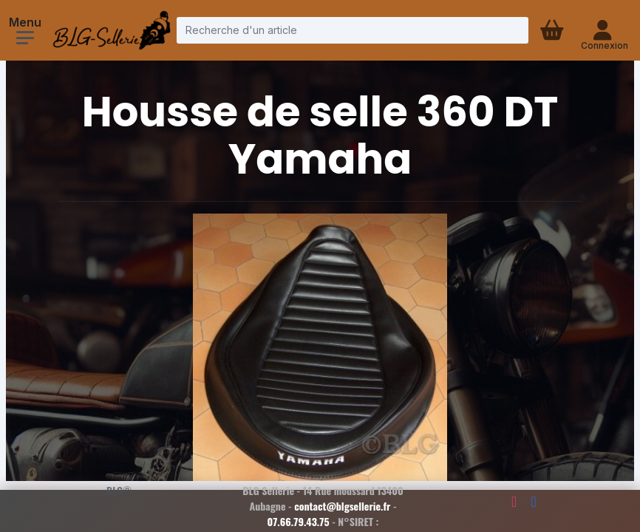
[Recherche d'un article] (352, 30)
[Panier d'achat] (553, 30)
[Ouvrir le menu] (25, 37)
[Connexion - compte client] (604, 30)
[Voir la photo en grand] (320, 349)
